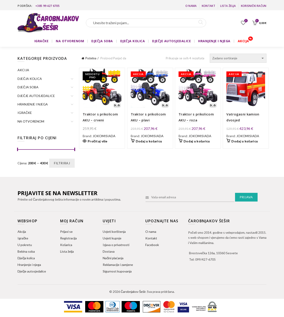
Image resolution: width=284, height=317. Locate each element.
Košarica (66, 245)
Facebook (152, 245)
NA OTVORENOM (70, 41)
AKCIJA (243, 41)
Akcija (22, 231)
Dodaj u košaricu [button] (149, 141)
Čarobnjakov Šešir (133, 291)
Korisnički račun (253, 6)
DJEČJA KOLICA (132, 41)
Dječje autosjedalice (32, 271)
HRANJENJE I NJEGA (214, 41)
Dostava (109, 251)
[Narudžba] (238, 58)
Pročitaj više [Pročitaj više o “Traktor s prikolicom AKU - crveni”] (97, 141)
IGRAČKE (41, 41)
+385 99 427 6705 (47, 6)
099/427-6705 (205, 259)
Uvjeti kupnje (112, 238)
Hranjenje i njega (29, 265)
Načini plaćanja (113, 258)
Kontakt (208, 6)
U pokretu (25, 245)
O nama (191, 6)
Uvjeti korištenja (114, 231)
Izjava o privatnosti (116, 245)
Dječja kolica (26, 258)
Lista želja (228, 6)
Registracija (68, 238)
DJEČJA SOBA (102, 41)
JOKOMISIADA (104, 136)
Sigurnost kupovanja (117, 271)
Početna (91, 58)
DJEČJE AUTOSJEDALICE (171, 41)
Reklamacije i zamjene (118, 265)
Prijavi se (66, 231)
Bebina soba (26, 251)
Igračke (23, 238)
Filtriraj (62, 163)
